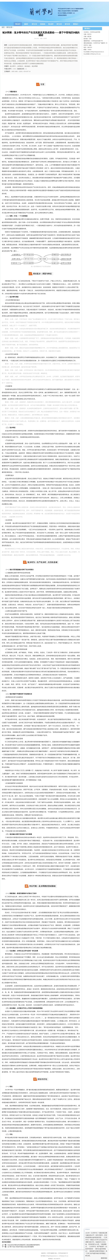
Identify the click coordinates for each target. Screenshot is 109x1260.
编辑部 (26, 24)
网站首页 (17, 24)
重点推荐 (50, 24)
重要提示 (75, 24)
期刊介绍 (34, 24)
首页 (3, 27)
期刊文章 (59, 24)
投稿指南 (42, 24)
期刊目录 (67, 24)
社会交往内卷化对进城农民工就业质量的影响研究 (24, 1245)
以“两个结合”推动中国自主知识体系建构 (21, 1247)
